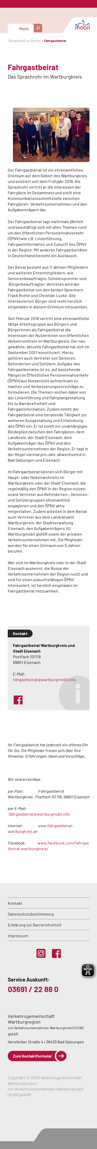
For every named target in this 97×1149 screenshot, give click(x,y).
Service (35, 41)
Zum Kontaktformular (32, 1055)
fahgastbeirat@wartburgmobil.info (44, 679)
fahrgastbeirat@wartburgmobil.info (39, 814)
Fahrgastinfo (17, 41)
